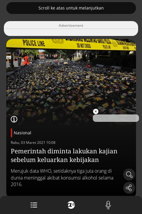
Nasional (22, 133)
